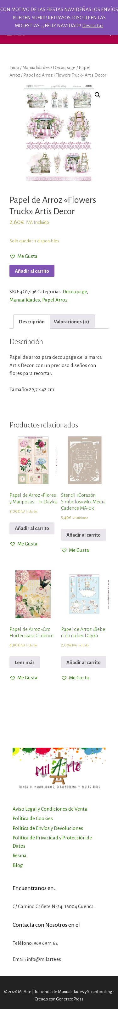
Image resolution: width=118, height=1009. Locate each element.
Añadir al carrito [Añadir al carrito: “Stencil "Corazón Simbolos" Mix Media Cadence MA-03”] (83, 535)
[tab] (31, 322)
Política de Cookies (33, 818)
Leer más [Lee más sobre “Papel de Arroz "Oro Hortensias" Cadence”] (25, 662)
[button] (23, 256)
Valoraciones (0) (71, 321)
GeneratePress (69, 999)
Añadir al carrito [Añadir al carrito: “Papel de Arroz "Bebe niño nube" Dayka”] (83, 662)
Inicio (14, 67)
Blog (18, 865)
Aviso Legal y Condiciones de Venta (50, 809)
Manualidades (36, 67)
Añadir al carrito (32, 271)
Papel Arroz (55, 299)
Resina (19, 855)
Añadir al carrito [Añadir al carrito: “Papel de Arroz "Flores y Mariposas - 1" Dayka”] (32, 528)
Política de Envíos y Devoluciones (48, 828)
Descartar (92, 25)
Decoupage (64, 67)
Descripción (32, 321)
